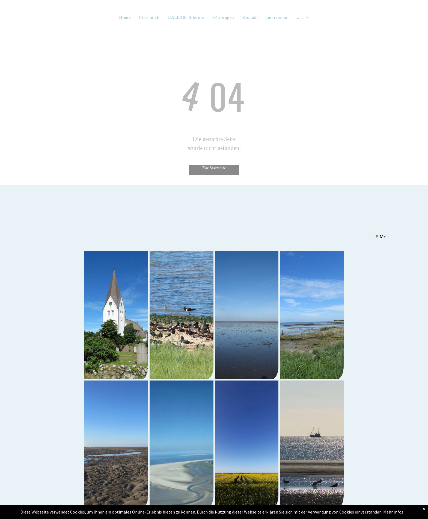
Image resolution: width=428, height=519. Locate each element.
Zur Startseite (214, 168)
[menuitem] (125, 17)
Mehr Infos (393, 512)
